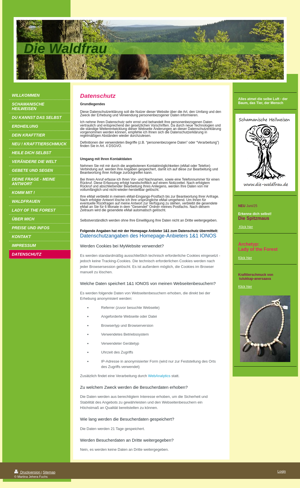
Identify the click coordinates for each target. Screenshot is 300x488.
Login (282, 471)
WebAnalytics (159, 376)
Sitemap (49, 472)
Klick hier (245, 258)
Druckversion (27, 472)
